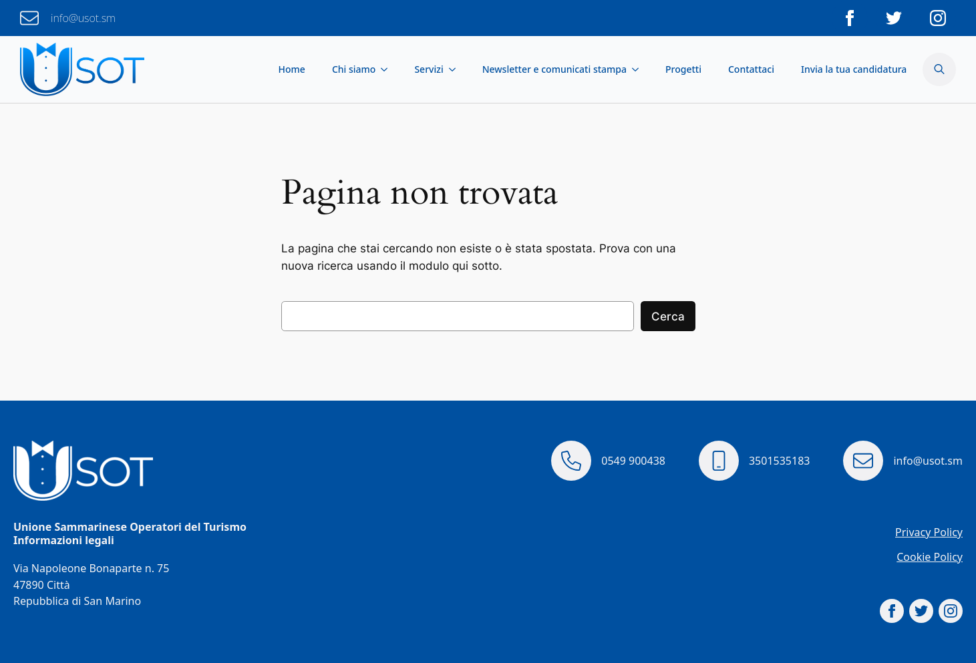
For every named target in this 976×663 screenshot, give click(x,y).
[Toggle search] (939, 69)
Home (292, 69)
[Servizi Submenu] (456, 69)
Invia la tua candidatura (854, 69)
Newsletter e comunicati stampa (554, 69)
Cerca (668, 316)
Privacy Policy (929, 532)
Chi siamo (354, 69)
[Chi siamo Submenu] (388, 69)
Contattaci (751, 69)
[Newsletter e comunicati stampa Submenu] (639, 69)
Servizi (428, 69)
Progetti (683, 69)
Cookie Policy (930, 556)
